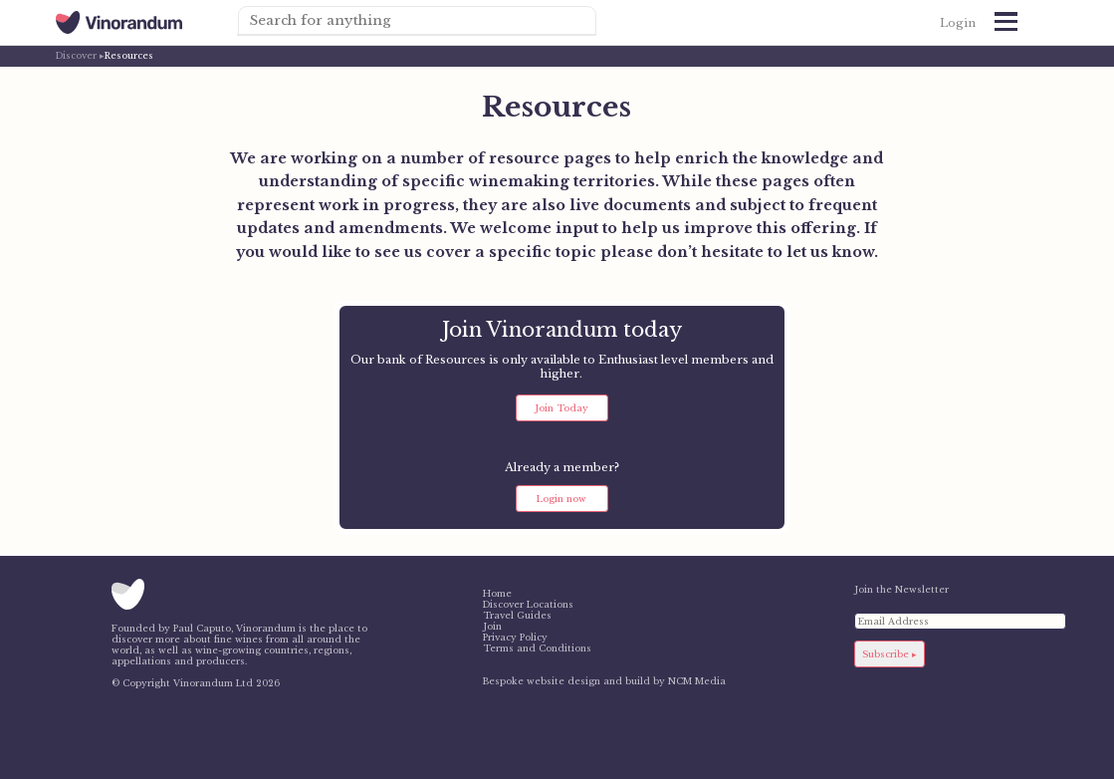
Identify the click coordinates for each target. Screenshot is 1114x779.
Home (497, 593)
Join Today (561, 407)
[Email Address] (959, 621)
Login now (561, 498)
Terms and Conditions (537, 648)
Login (958, 23)
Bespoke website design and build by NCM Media (604, 680)
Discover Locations (528, 604)
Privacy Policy (515, 637)
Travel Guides (517, 615)
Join (492, 626)
